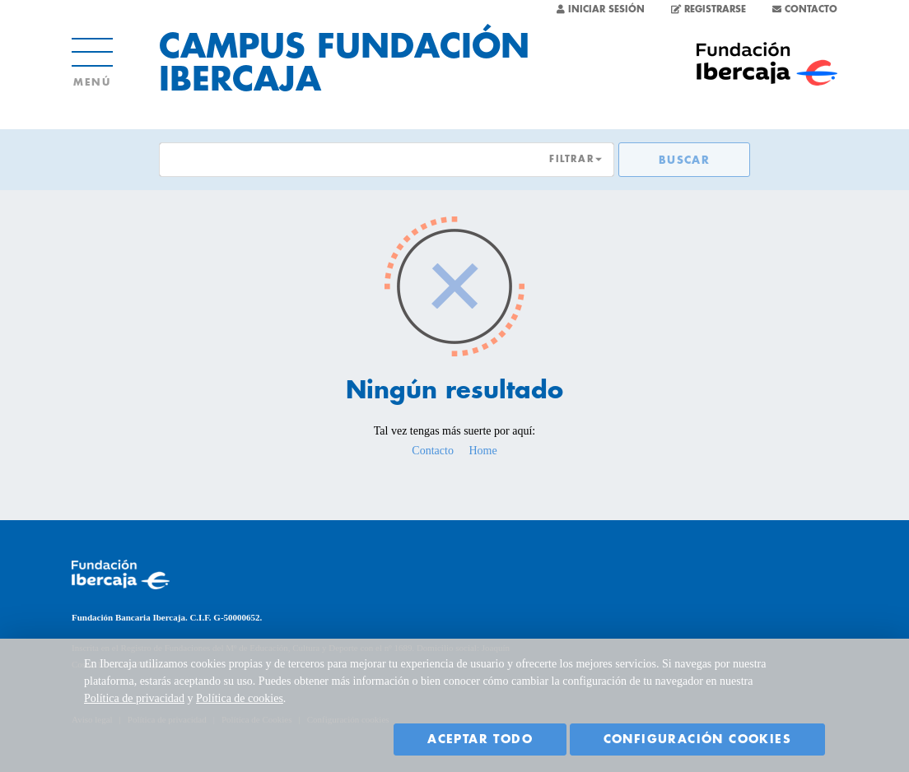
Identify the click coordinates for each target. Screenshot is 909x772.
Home (482, 450)
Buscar (684, 160)
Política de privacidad (134, 698)
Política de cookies (239, 698)
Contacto (433, 450)
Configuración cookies (697, 739)
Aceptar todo (480, 739)
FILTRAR (571, 159)
